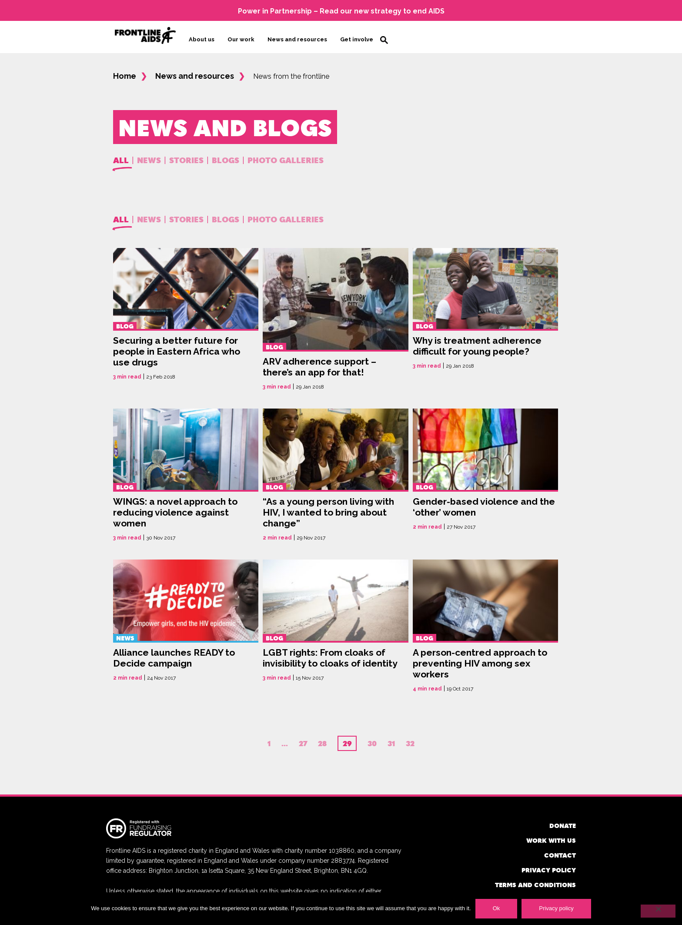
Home (124, 72)
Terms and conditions (535, 881)
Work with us (551, 836)
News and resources (297, 37)
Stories (186, 156)
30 (372, 740)
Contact (560, 851)
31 (391, 740)
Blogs (225, 156)
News (149, 156)
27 (303, 740)
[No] (658, 911)
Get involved (358, 37)
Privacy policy (549, 866)
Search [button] (384, 38)
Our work (240, 37)
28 (322, 740)
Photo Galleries (285, 156)
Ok (496, 908)
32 (410, 740)
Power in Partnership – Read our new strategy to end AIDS (341, 11)
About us (201, 37)
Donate (562, 822)
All (121, 156)
